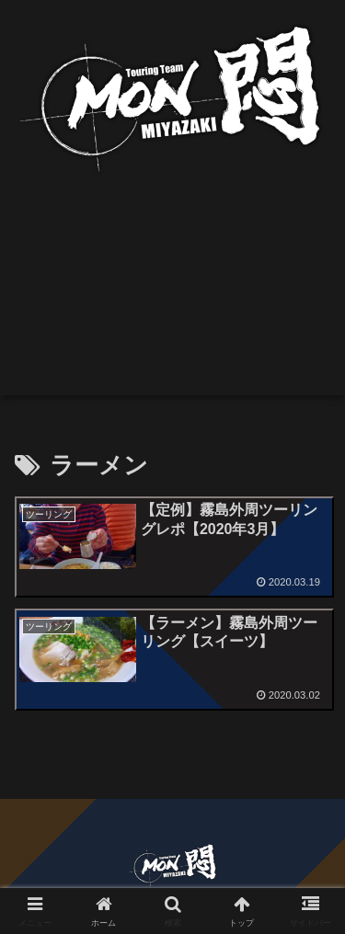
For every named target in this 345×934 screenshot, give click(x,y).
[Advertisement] (172, 302)
